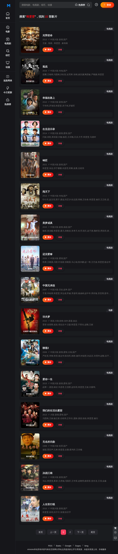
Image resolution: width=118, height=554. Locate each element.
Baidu (58, 546)
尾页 (93, 532)
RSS (50, 546)
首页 (41, 532)
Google (68, 546)
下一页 (80, 532)
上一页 (53, 532)
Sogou (78, 546)
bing (86, 546)
